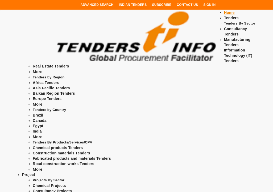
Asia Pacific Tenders (51, 88)
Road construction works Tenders (63, 164)
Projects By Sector (48, 180)
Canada (40, 120)
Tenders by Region (48, 77)
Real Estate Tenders (51, 66)
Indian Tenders (133, 5)
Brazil (38, 115)
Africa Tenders (46, 83)
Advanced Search (96, 5)
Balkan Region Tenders (54, 93)
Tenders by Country (49, 110)
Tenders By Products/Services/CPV (62, 142)
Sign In (209, 5)
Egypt (38, 126)
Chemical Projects (49, 185)
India (37, 131)
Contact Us (187, 5)
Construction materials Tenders (61, 153)
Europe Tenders (47, 99)
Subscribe (161, 5)
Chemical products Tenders (58, 148)
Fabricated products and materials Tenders (72, 158)
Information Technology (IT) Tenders (238, 55)
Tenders (231, 18)
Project (28, 175)
